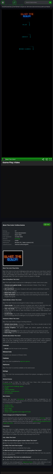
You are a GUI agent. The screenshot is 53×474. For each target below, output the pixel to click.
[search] (50, 2)
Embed (47, 308)
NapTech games (29, 459)
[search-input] (37, 2)
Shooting (21, 322)
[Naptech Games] (14, 2)
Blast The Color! (13, 243)
